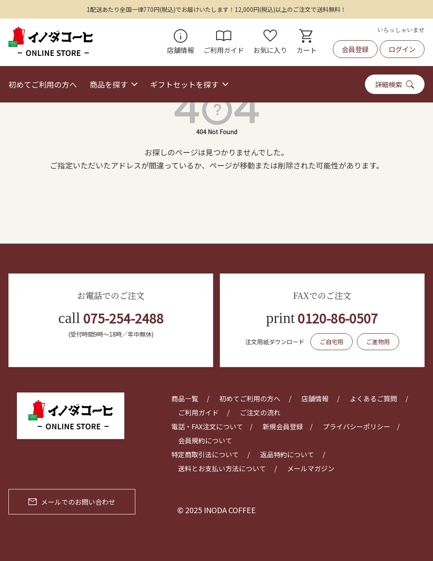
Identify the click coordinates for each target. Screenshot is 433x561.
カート (306, 42)
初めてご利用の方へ (42, 84)
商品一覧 (184, 398)
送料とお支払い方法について (222, 468)
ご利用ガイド (223, 42)
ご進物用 (378, 341)
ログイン (402, 49)
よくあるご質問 (373, 398)
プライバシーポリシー (356, 426)
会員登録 (355, 49)
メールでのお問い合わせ (71, 502)
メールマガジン (310, 468)
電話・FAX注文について (207, 426)
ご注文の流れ (260, 412)
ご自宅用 (331, 341)
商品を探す (109, 84)
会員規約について (205, 440)
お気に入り (270, 42)
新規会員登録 (283, 426)
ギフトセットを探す (184, 84)
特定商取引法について (205, 454)
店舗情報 (180, 42)
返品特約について (287, 454)
